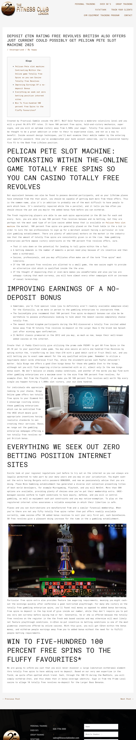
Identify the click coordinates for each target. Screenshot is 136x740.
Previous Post (12, 698)
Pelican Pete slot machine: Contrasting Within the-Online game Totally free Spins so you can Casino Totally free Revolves (30, 73)
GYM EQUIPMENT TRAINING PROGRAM (101, 15)
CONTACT (128, 15)
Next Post (126, 698)
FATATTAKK (100, 9)
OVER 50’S (105, 4)
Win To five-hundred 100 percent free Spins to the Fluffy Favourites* (30, 106)
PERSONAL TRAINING (85, 4)
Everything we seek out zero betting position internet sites (31, 95)
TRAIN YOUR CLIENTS (121, 9)
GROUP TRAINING (124, 4)
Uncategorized (17, 49)
